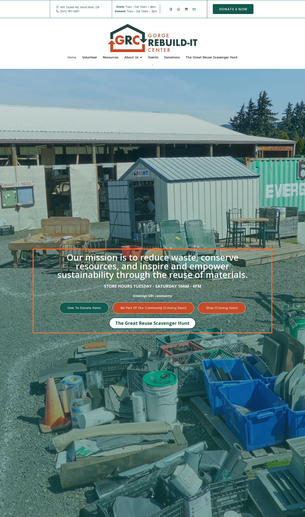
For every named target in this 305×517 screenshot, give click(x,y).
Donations (172, 57)
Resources (110, 57)
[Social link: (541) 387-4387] (179, 9)
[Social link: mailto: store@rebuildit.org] (195, 9)
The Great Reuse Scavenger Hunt (212, 57)
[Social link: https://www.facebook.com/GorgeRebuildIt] (172, 9)
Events (153, 57)
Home (71, 57)
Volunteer (89, 57)
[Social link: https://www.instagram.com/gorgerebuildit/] (187, 9)
